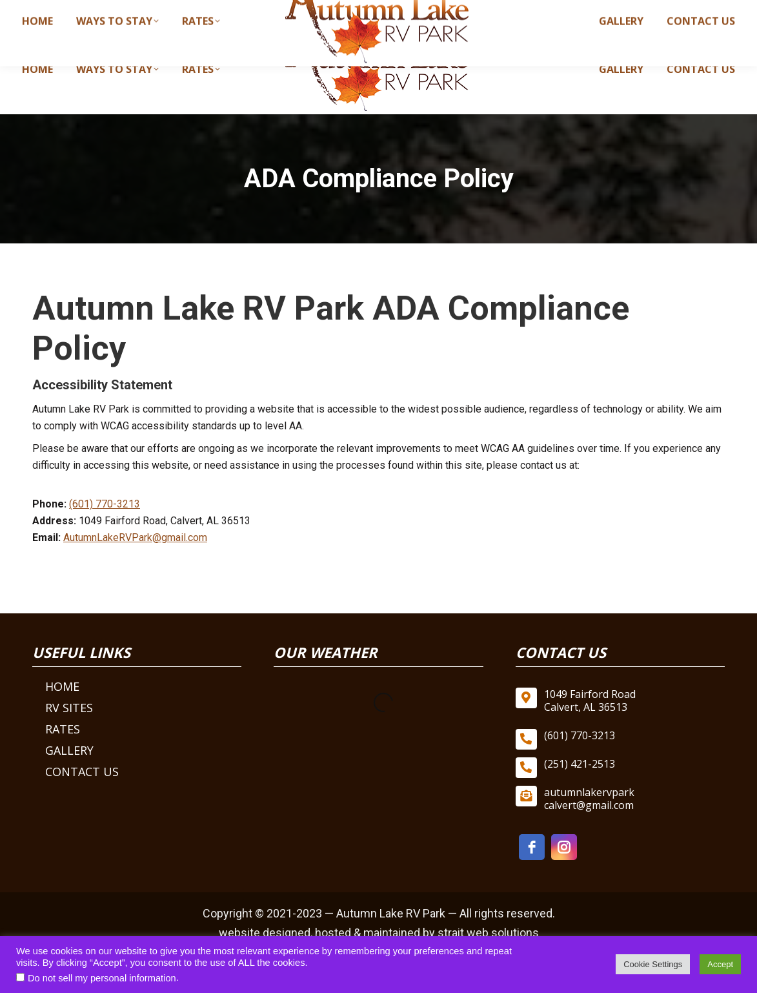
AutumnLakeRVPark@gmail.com (135, 537)
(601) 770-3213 (488, 12)
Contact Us (82, 771)
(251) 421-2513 (579, 764)
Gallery (69, 750)
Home (62, 686)
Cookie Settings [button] (652, 964)
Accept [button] (720, 964)
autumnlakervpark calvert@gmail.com (589, 798)
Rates (62, 728)
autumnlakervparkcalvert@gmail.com (634, 12)
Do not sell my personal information (102, 978)
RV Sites (69, 707)
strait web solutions (488, 932)
